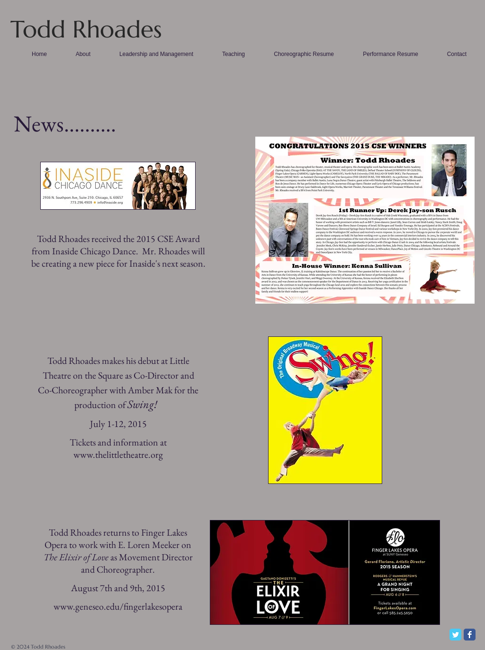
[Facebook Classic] (470, 635)
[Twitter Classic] (455, 635)
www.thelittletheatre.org (118, 454)
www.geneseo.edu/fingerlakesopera (118, 606)
